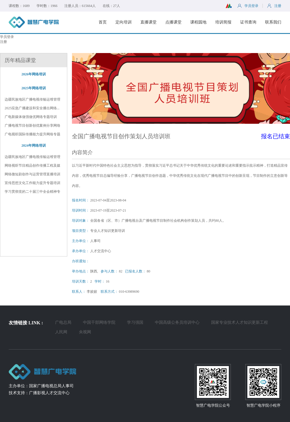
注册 (3, 42)
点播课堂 (173, 22)
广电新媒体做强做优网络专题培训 (31, 117)
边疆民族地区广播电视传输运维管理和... (32, 99)
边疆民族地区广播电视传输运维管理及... (32, 157)
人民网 (61, 332)
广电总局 (63, 322)
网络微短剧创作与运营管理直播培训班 (32, 174)
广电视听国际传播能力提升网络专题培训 (32, 134)
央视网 (85, 332)
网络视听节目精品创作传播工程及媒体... (32, 165)
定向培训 (123, 22)
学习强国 (135, 322)
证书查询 (248, 22)
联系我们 (273, 22)
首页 (103, 22)
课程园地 (198, 22)
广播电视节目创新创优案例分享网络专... (32, 125)
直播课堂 (148, 22)
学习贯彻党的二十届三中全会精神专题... (32, 192)
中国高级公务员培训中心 (177, 322)
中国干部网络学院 (99, 322)
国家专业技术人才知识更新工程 (239, 322)
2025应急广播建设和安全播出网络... (32, 108)
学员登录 (7, 37)
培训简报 (223, 22)
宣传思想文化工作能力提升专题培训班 (32, 183)
